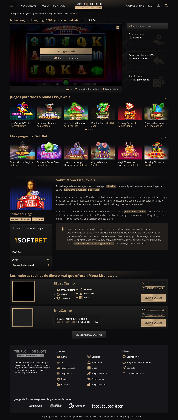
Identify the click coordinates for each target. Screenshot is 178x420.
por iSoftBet (90, 20)
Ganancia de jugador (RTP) (141, 55)
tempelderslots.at (54, 416)
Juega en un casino (139, 26)
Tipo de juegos (136, 76)
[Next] (165, 98)
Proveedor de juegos (138, 34)
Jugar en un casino (134, 211)
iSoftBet (111, 186)
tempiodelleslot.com (112, 416)
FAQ (150, 5)
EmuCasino (62, 310)
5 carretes (93, 189)
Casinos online (135, 5)
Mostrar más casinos (89, 334)
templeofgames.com (73, 416)
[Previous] (161, 98)
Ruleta (45, 5)
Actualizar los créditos (87, 89)
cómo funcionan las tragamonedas (94, 243)
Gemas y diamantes (75, 189)
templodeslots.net (133, 416)
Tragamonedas (27, 5)
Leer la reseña (109, 89)
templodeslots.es (93, 416)
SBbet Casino (64, 283)
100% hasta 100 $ (76, 319)
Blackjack (59, 5)
